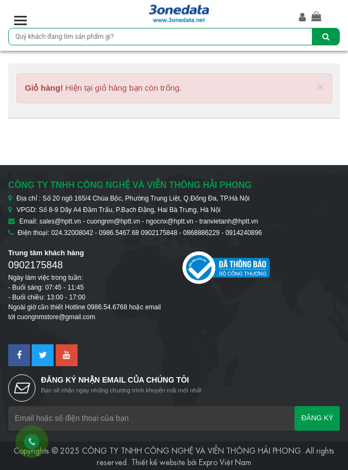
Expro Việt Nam (225, 461)
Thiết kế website (158, 461)
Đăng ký (317, 418)
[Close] (320, 86)
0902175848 (35, 265)
